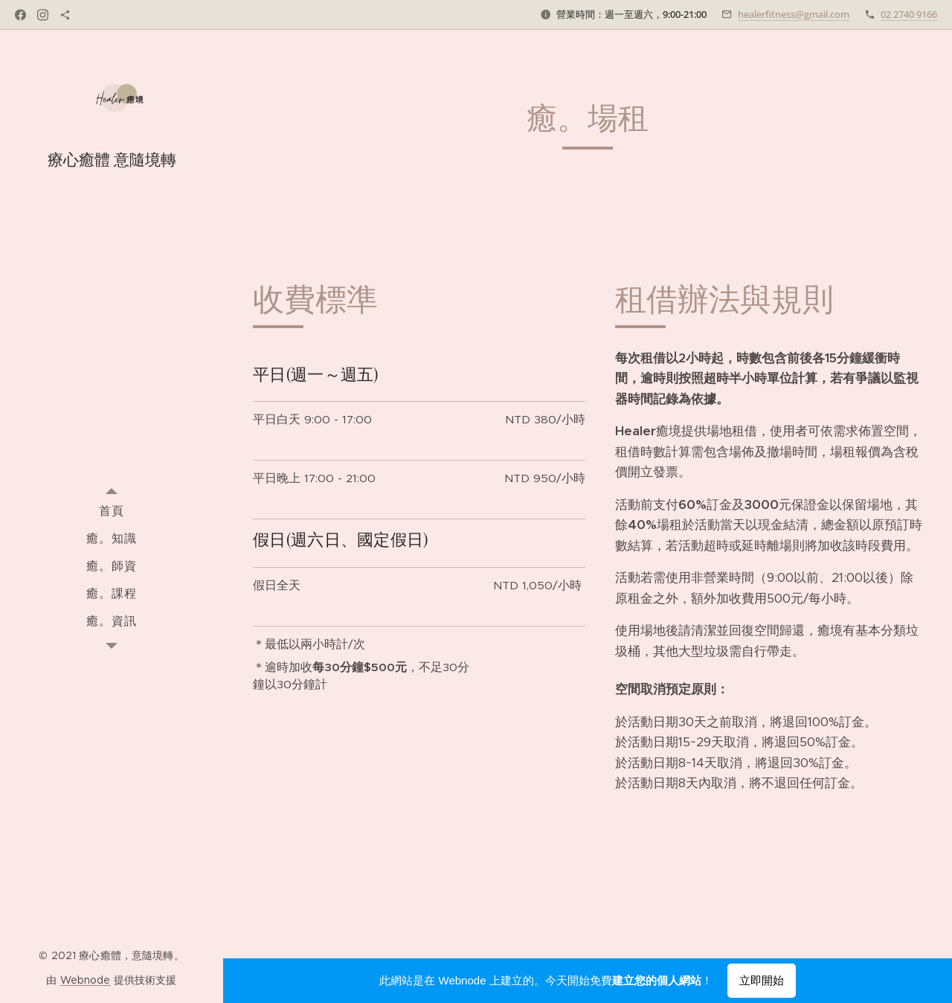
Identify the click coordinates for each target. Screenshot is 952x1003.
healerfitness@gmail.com (793, 14)
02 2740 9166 (909, 14)
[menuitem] (111, 510)
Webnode (85, 980)
